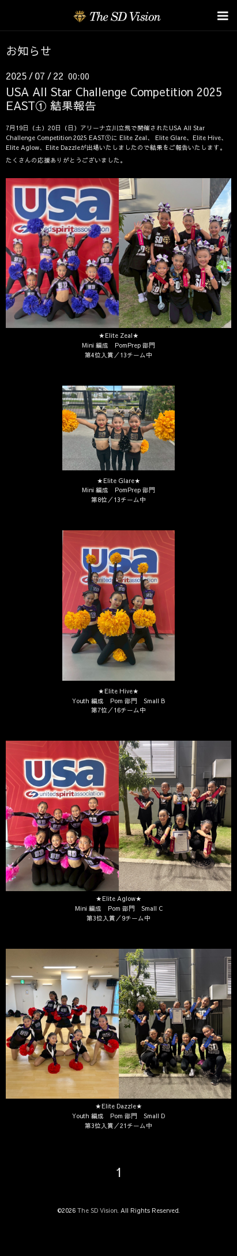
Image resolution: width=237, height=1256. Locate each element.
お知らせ (29, 50)
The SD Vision (97, 1210)
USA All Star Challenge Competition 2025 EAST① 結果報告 (114, 98)
